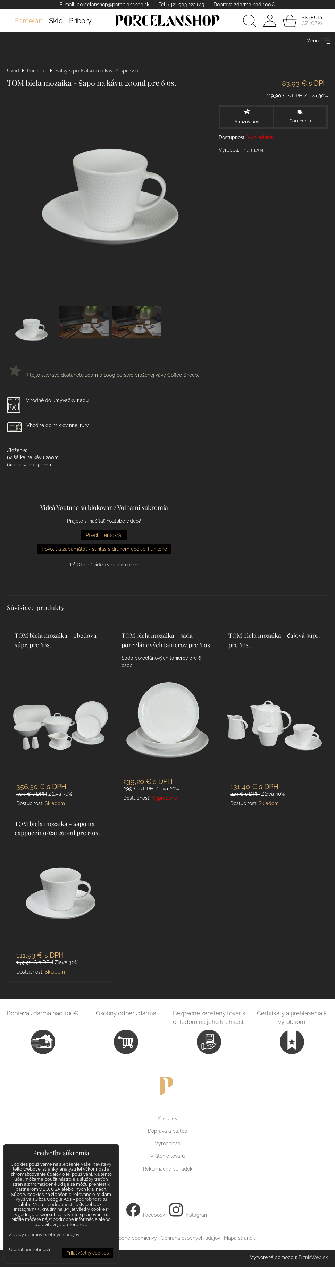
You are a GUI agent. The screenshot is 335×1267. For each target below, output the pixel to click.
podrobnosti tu (91, 1199)
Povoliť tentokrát (104, 535)
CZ (305, 23)
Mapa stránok (239, 1238)
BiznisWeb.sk (313, 1257)
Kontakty (168, 1118)
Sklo (56, 21)
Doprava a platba (167, 1131)
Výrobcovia (168, 1143)
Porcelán (28, 21)
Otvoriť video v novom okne (104, 564)
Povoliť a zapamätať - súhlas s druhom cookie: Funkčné (104, 549)
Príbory (80, 21)
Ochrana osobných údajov (190, 1238)
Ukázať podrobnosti (29, 1249)
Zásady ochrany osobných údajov (44, 1234)
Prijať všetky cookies (87, 1253)
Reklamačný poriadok (167, 1169)
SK (305, 17)
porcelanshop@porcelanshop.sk (113, 4)
